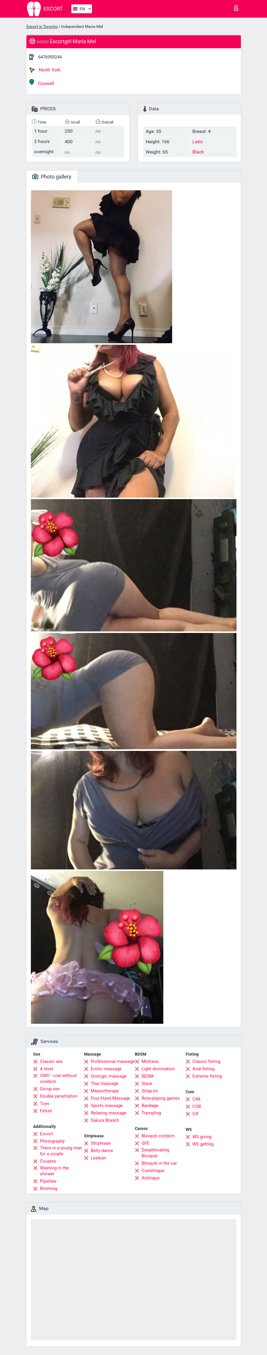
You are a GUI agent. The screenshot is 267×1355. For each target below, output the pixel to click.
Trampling (151, 1113)
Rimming (48, 1188)
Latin (197, 141)
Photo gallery (51, 177)
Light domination (158, 1068)
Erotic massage (106, 1068)
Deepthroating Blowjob (155, 1153)
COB (196, 1106)
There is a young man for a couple (61, 1150)
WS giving (201, 1136)
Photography (52, 1141)
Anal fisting (203, 1068)
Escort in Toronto (42, 26)
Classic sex (51, 1061)
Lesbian (98, 1158)
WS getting (203, 1144)
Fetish (46, 1111)
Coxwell (41, 82)
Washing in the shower (54, 1170)
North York (45, 70)
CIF (195, 1113)
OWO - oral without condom (58, 1078)
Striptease (101, 1143)
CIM (196, 1099)
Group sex (50, 1088)
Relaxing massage (108, 1113)
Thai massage (104, 1083)
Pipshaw (48, 1181)
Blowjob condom (158, 1136)
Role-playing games (161, 1098)
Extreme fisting (207, 1076)
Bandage (150, 1105)
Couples (48, 1161)
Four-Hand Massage (110, 1098)
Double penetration (58, 1096)
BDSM (148, 1076)
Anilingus (151, 1178)
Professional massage (113, 1061)
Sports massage (107, 1105)
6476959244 (50, 57)
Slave (147, 1083)
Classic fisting (206, 1061)
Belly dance (102, 1150)
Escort (46, 1133)
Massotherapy (105, 1091)
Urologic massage (109, 1076)
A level (46, 1068)
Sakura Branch (105, 1120)
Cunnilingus (153, 1170)
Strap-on (150, 1091)
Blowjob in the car (159, 1163)
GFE (146, 1143)
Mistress (150, 1061)
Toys (44, 1103)
